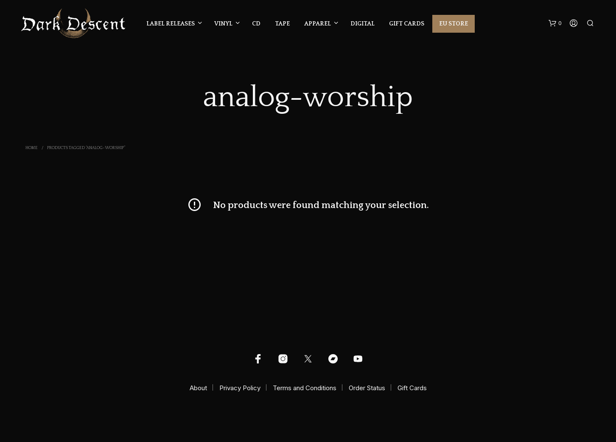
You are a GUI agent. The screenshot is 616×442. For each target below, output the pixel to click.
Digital (362, 23)
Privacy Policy (239, 388)
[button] (555, 23)
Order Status (367, 388)
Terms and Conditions (304, 388)
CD (256, 23)
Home (31, 148)
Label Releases (170, 23)
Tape (282, 23)
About (198, 388)
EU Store (453, 23)
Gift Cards (406, 23)
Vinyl (223, 23)
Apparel (317, 23)
